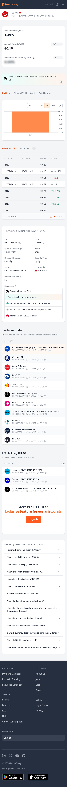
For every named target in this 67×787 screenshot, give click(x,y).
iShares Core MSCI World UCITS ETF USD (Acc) (36, 411)
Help (4, 716)
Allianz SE (17, 356)
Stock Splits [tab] (28, 148)
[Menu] (63, 4)
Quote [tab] (33, 93)
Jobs (38, 679)
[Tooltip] (43, 267)
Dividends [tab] (9, 148)
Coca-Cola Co (19, 365)
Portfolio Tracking (11, 679)
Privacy (39, 710)
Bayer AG (16, 420)
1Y (36, 105)
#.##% (9, 62)
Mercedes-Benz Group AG (24, 393)
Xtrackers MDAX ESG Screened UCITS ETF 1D (34, 488)
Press (38, 690)
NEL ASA (16, 438)
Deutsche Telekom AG (22, 402)
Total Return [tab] (45, 93)
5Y (47, 105)
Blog (38, 684)
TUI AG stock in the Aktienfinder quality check (30, 309)
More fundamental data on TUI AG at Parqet (30, 303)
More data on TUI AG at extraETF (25, 315)
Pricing (5, 699)
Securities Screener (12, 684)
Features (6, 705)
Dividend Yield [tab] (20, 93)
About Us (40, 673)
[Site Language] (46, 4)
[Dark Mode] (51, 4)
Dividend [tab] (6, 93)
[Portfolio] (57, 4)
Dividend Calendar (11, 673)
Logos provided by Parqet (13, 768)
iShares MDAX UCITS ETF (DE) (27, 469)
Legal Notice (42, 705)
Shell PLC (17, 384)
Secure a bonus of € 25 (20, 291)
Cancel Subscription (12, 721)
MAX (53, 105)
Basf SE (16, 375)
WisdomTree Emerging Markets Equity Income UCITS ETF (38, 347)
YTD (30, 105)
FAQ (4, 710)
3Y (42, 105)
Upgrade (33, 519)
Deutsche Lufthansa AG (23, 429)
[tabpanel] (33, 120)
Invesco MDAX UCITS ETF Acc (26, 479)
